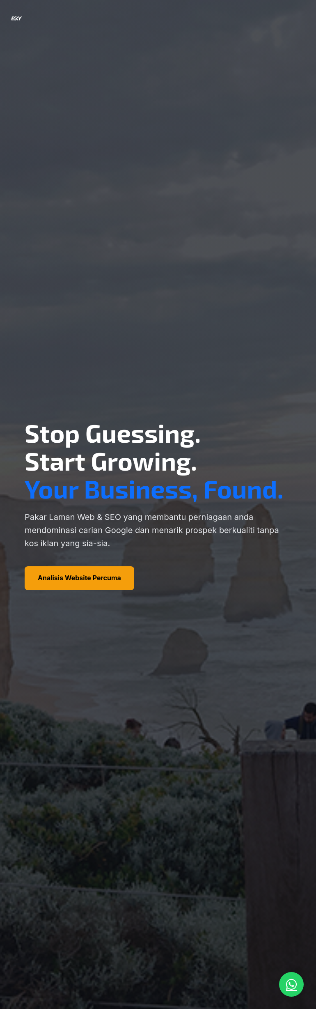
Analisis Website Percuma (79, 578)
